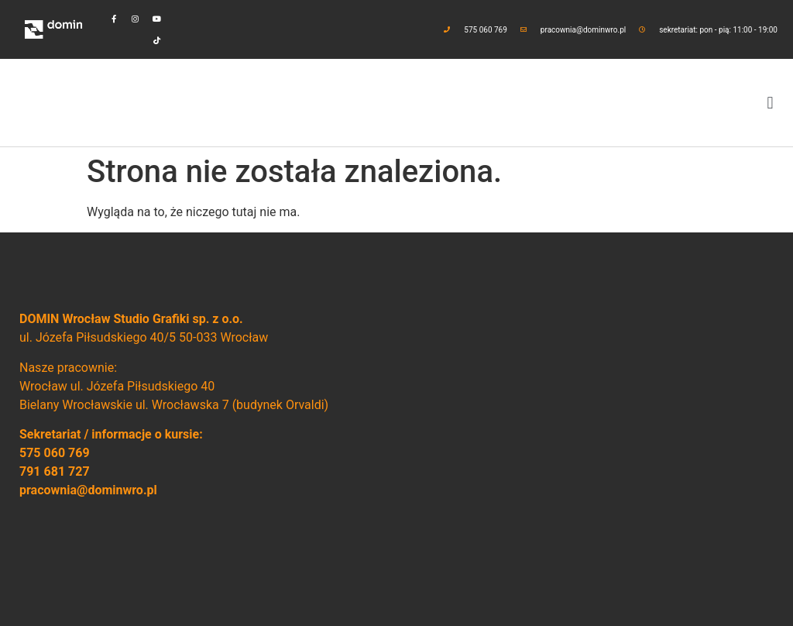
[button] (770, 102)
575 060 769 (54, 452)
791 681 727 (54, 471)
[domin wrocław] (585, 429)
